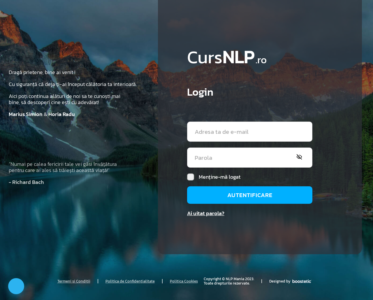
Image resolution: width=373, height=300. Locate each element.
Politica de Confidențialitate (130, 281)
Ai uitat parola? (205, 213)
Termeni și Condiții (73, 281)
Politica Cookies (184, 281)
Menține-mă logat (213, 176)
